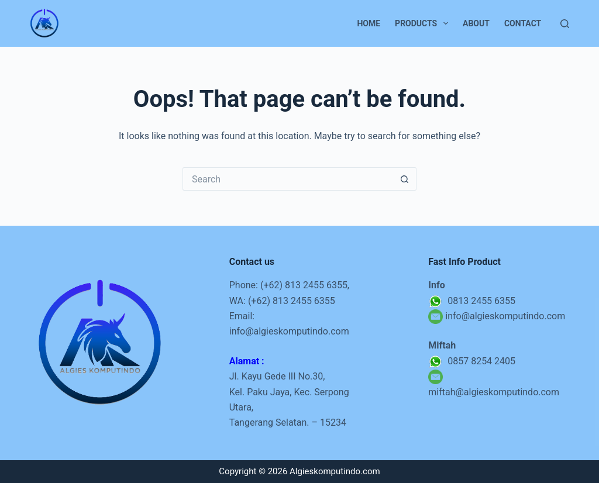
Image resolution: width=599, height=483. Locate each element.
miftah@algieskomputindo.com (493, 392)
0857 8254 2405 (471, 361)
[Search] (564, 23)
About (476, 23)
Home (368, 23)
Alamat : (246, 361)
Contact (522, 23)
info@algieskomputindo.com (289, 331)
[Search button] (404, 179)
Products (424, 23)
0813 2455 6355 (471, 300)
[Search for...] (288, 179)
